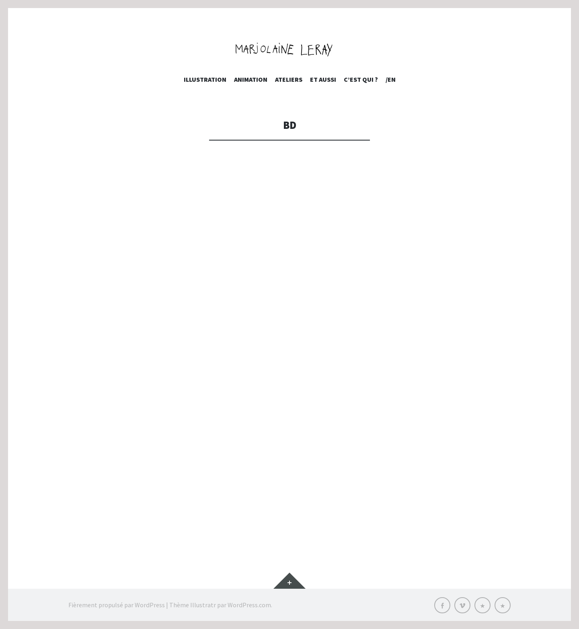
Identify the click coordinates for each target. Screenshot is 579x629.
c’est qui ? (361, 79)
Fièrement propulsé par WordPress (116, 605)
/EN (391, 79)
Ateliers (288, 79)
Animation (250, 79)
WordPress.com (249, 605)
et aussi (323, 79)
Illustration (205, 79)
